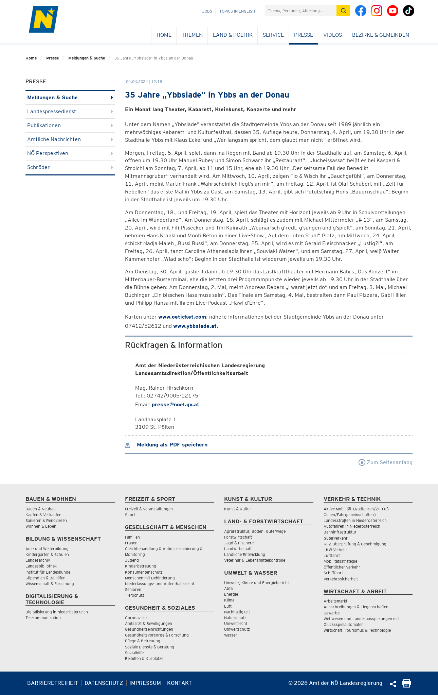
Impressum (145, 683)
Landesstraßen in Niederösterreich (355, 520)
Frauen (131, 542)
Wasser (230, 635)
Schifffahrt (333, 572)
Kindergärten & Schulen (47, 554)
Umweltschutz (237, 629)
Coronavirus (136, 617)
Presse (303, 35)
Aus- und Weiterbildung (47, 548)
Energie (231, 594)
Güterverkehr (336, 538)
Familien (132, 537)
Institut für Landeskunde (47, 572)
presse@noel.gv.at (175, 404)
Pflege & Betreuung (142, 640)
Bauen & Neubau (40, 508)
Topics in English (237, 11)
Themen (192, 35)
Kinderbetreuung (140, 566)
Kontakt (179, 683)
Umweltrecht (235, 623)
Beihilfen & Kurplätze (144, 658)
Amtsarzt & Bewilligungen (148, 623)
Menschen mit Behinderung (150, 577)
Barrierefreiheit (52, 683)
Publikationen (70, 125)
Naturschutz (235, 617)
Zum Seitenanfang (386, 462)
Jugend (132, 560)
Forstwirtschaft (238, 537)
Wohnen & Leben (40, 526)
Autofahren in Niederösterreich (352, 526)
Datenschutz (104, 683)
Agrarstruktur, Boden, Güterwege (255, 531)
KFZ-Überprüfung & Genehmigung (355, 543)
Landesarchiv (37, 560)
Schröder (70, 167)
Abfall (229, 588)
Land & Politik (233, 35)
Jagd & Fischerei (239, 542)
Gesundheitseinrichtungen (149, 629)
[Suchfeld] (300, 10)
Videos (332, 35)
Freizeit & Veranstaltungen (149, 508)
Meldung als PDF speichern (166, 444)
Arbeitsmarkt (335, 601)
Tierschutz (134, 595)
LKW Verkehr (335, 549)
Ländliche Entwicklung (244, 554)
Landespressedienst (70, 111)
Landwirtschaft (238, 548)
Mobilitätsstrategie (340, 561)
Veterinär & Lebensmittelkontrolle (254, 560)
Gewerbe (332, 612)
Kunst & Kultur (237, 508)
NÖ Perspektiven (70, 153)
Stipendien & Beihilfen (45, 577)
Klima (229, 600)
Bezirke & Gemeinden (380, 35)
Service (273, 35)
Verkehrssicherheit (341, 578)
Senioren (133, 589)
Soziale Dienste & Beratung (149, 646)
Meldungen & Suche (86, 58)
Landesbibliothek (41, 566)
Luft (228, 606)
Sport (130, 514)
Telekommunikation (43, 617)
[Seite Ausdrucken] (407, 685)
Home (164, 35)
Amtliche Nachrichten (70, 139)
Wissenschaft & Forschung (49, 583)
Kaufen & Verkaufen (43, 514)
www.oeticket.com (182, 316)
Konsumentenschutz (144, 572)
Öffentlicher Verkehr (342, 567)
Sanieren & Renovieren (46, 520)
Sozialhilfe (134, 652)
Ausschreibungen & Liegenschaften (356, 606)
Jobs (207, 11)
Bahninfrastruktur (340, 532)
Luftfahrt (332, 555)
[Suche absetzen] (343, 10)
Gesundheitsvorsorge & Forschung (157, 635)
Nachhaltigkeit (237, 611)
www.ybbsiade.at (195, 326)
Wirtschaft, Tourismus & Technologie (357, 630)
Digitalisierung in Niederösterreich (56, 611)
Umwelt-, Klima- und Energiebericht (256, 582)
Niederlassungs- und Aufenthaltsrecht (159, 583)
